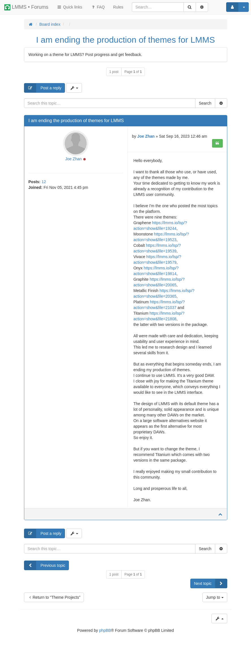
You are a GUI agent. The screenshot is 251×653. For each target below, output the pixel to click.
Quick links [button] (69, 7)
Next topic (210, 583)
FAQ (98, 7)
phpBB (105, 630)
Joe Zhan (73, 159)
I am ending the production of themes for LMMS (125, 39)
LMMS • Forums (26, 7)
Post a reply (43, 87)
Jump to (215, 597)
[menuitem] (118, 7)
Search (205, 103)
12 (44, 182)
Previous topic (45, 565)
